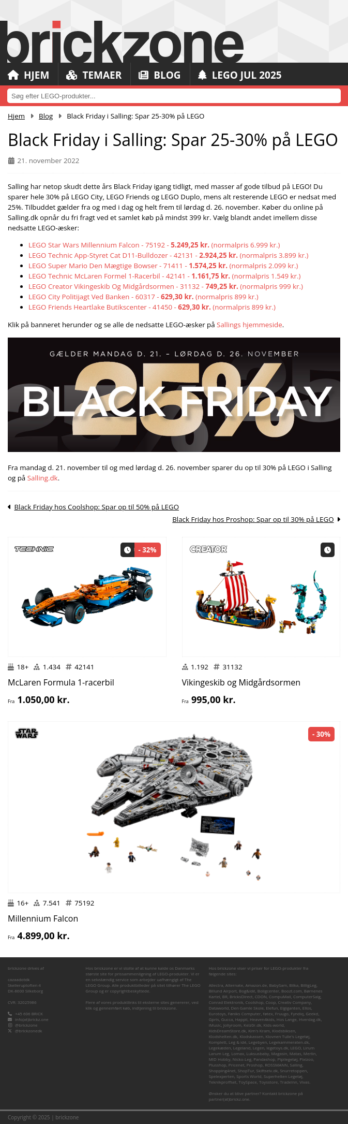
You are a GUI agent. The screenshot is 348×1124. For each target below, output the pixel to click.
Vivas (304, 1082)
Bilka (293, 985)
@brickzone (26, 1025)
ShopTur (246, 1070)
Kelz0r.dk (252, 1025)
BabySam (278, 985)
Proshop (255, 1065)
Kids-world (273, 1025)
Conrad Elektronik (226, 1002)
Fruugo (282, 1013)
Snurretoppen (293, 1070)
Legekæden (220, 1047)
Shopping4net (222, 1070)
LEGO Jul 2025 (240, 75)
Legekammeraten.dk (289, 1042)
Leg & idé (237, 1042)
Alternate (234, 985)
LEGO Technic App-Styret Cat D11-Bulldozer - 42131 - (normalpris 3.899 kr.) (168, 255)
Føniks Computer (244, 1013)
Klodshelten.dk (223, 1036)
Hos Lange (287, 1019)
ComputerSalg (307, 996)
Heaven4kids (262, 1019)
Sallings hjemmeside (249, 324)
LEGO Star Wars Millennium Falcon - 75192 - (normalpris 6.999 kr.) (154, 245)
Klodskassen (251, 1036)
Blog (159, 75)
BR (225, 996)
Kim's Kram (259, 1030)
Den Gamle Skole (247, 1008)
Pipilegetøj (287, 1059)
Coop (271, 1002)
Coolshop (255, 1002)
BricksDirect (241, 996)
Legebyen (258, 1042)
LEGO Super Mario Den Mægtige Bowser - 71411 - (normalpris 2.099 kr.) (163, 265)
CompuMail (280, 996)
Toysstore (268, 1082)
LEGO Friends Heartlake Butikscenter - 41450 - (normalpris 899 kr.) (152, 307)
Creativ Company (294, 1002)
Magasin (279, 1053)
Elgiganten (290, 1008)
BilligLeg (308, 985)
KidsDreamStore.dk (227, 1030)
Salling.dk (42, 478)
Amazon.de (256, 985)
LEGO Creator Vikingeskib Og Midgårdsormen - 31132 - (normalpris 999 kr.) (165, 286)
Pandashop (264, 1059)
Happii (241, 1019)
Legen (258, 1047)
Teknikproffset (223, 1082)
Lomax (237, 1053)
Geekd (312, 1013)
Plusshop (217, 1065)
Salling (296, 1065)
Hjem (28, 75)
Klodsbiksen (283, 1030)
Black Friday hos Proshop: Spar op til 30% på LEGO (253, 519)
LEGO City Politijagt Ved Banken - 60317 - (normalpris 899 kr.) (143, 296)
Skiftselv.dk (267, 1070)
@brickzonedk (28, 1030)
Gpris (214, 1019)
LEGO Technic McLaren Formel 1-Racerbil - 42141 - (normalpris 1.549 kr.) (164, 276)
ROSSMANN (276, 1065)
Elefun (272, 1008)
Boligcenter (268, 991)
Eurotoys (217, 1013)
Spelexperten (221, 1076)
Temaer (94, 75)
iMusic (215, 1025)
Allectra (216, 985)
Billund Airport (223, 991)
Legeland (242, 1047)
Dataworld (219, 1008)
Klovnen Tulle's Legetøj (287, 1036)
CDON (261, 996)
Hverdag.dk (310, 1019)
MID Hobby (220, 1059)
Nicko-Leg (242, 1059)
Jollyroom (232, 1025)
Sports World (249, 1076)
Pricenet (237, 1065)
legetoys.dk (277, 1047)
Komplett (217, 1042)
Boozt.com (291, 991)
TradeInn (288, 1082)
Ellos (306, 1008)
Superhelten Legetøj (283, 1076)
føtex (268, 1013)
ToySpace (248, 1082)
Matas (295, 1053)
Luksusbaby (257, 1053)
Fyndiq (297, 1013)
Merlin (310, 1053)
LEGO (295, 1047)
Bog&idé (247, 991)
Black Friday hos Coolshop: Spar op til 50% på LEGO (96, 507)
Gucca (227, 1019)
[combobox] (174, 95)
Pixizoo (306, 1059)
